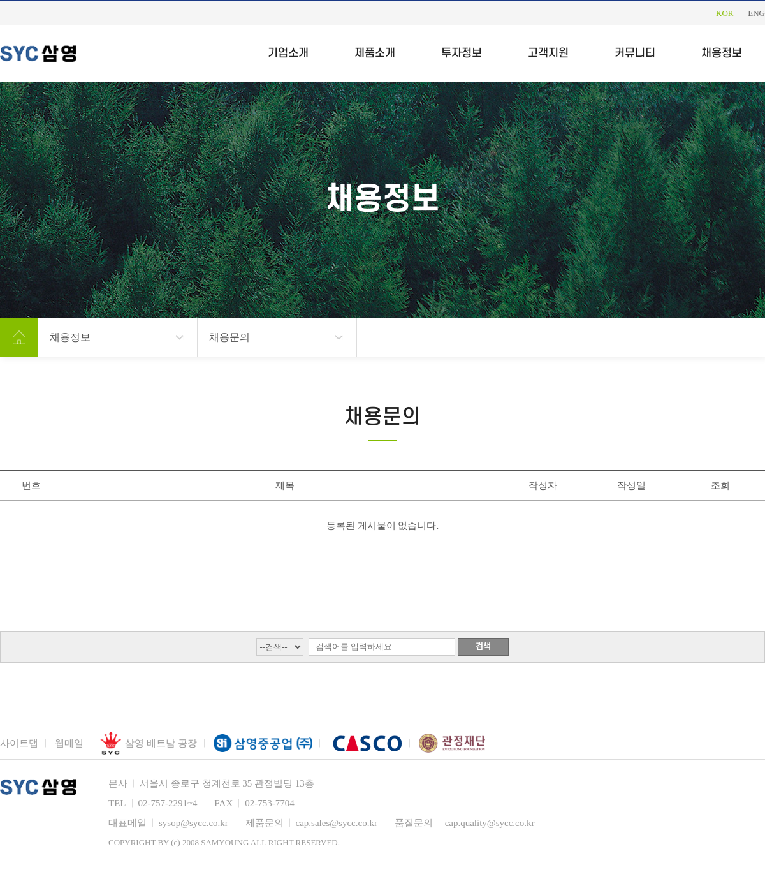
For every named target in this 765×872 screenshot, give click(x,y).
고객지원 (548, 53)
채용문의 (229, 337)
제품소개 (374, 53)
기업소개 (288, 53)
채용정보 (721, 53)
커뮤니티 (635, 53)
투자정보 (461, 53)
